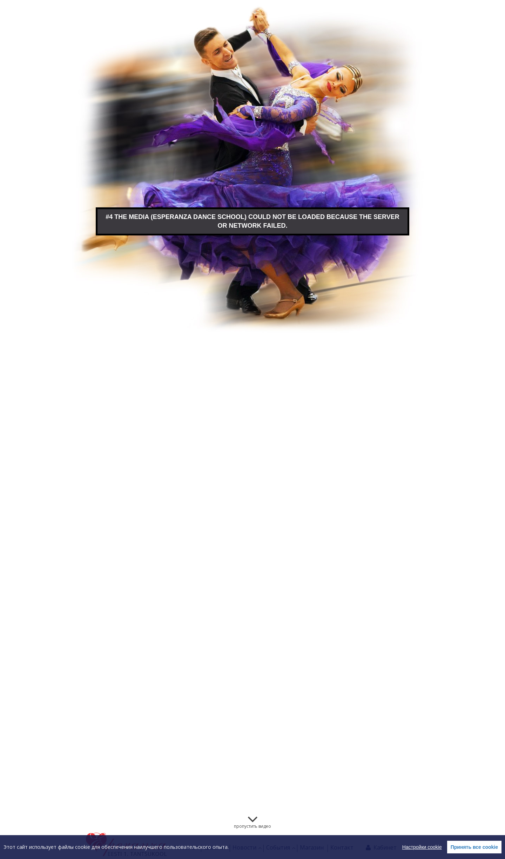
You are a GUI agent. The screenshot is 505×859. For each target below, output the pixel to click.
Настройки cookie (422, 847)
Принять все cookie (474, 847)
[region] (252, 847)
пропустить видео (252, 826)
